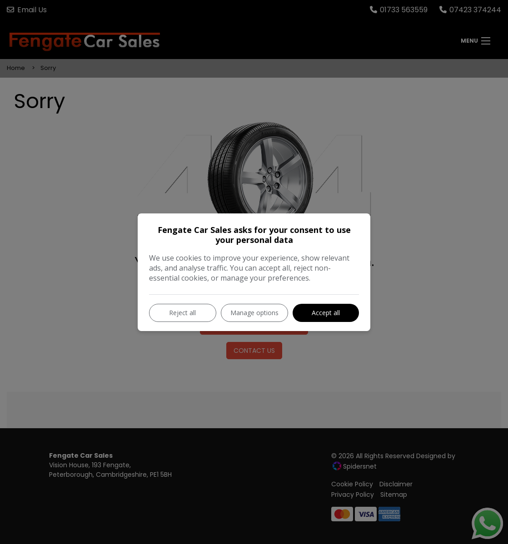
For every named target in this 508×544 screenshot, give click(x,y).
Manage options (254, 312)
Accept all (326, 312)
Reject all (182, 312)
